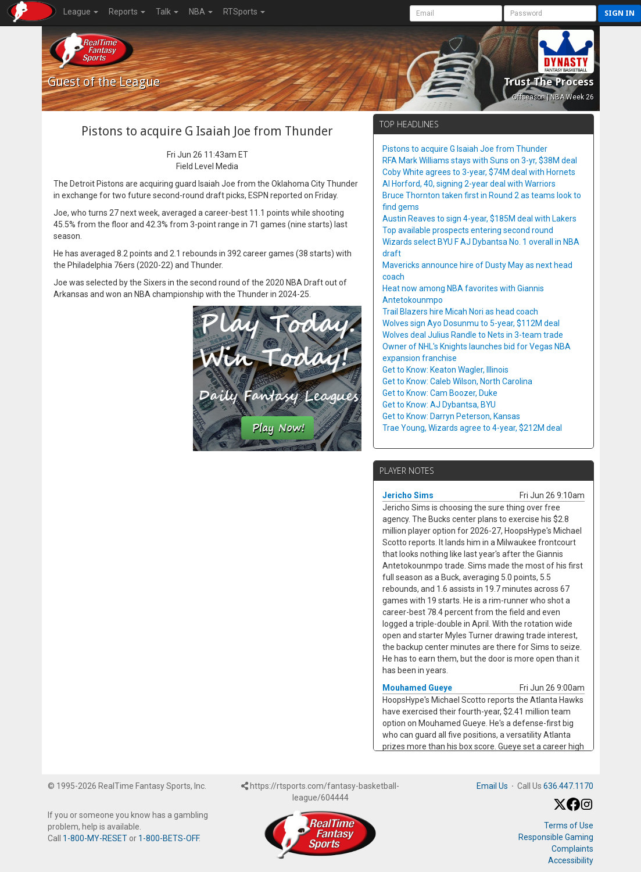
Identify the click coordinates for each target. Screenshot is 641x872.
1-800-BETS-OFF (168, 838)
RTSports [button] (244, 11)
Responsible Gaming (555, 837)
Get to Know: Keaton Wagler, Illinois (445, 369)
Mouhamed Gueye (417, 687)
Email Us (492, 786)
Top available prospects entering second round (467, 230)
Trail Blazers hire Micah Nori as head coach (460, 311)
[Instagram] (586, 808)
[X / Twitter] (560, 808)
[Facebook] (573, 808)
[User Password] (550, 13)
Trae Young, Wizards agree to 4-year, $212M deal (472, 428)
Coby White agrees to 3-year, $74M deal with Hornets (478, 172)
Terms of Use (568, 825)
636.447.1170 (568, 786)
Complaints (572, 848)
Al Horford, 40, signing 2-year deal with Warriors (469, 183)
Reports (127, 11)
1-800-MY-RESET (95, 838)
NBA (201, 11)
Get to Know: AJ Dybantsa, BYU (439, 404)
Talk (167, 11)
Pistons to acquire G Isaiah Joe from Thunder (464, 148)
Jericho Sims (408, 495)
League (80, 11)
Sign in (619, 13)
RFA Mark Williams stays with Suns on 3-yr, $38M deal (479, 160)
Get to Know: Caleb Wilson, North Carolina (457, 381)
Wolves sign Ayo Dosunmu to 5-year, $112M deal (471, 323)
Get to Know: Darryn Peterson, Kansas (451, 416)
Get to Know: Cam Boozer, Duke (439, 393)
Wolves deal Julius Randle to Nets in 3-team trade (472, 334)
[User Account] (456, 13)
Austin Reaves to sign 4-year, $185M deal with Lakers (479, 218)
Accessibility (570, 860)
